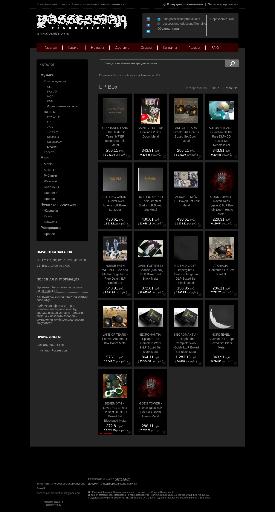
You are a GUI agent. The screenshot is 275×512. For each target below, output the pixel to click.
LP (48, 122)
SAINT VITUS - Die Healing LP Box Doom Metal (150, 132)
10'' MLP (52, 131)
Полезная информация (58, 279)
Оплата (146, 47)
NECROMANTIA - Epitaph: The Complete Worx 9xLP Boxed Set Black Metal (150, 343)
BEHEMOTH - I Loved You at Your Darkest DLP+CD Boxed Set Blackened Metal (115, 412)
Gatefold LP (54, 141)
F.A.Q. (215, 47)
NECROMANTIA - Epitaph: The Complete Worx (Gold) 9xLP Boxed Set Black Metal (186, 343)
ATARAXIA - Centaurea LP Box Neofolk (221, 270)
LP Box (52, 146)
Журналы (51, 210)
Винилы (50, 112)
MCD (50, 96)
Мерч (45, 158)
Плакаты (50, 222)
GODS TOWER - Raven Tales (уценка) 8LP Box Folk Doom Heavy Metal (221, 205)
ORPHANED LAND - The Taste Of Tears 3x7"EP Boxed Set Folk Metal (115, 136)
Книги (48, 216)
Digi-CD (52, 91)
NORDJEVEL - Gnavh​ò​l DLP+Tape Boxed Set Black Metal (221, 341)
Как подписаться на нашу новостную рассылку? (62, 298)
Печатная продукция (58, 204)
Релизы (194, 47)
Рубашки (50, 175)
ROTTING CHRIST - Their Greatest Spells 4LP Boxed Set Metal (150, 203)
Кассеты (50, 152)
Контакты (170, 47)
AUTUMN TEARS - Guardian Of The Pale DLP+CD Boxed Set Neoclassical (221, 136)
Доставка (122, 47)
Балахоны (51, 187)
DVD (50, 101)
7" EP (50, 127)
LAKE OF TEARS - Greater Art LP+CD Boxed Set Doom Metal (186, 134)
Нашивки (50, 193)
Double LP (53, 136)
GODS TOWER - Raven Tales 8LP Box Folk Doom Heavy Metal (150, 410)
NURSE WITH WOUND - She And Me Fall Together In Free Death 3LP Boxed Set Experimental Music (115, 276)
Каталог (73, 47)
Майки (48, 164)
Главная (51, 47)
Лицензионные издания (62, 106)
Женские (50, 181)
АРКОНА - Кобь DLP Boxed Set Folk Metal (186, 201)
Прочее (49, 198)
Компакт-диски (55, 81)
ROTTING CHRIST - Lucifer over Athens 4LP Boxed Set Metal (115, 203)
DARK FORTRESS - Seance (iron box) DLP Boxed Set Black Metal (150, 272)
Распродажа (51, 228)
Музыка (47, 75)
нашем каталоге (112, 4)
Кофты (49, 169)
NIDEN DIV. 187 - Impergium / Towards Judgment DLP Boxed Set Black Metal (186, 274)
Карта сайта (122, 478)
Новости (97, 47)
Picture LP (53, 117)
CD (49, 86)
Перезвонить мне (222, 19)
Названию (230, 88)
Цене (215, 88)
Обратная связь (168, 28)
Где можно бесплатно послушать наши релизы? (59, 289)
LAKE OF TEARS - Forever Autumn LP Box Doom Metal (115, 339)
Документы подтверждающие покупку (112, 483)
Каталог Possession (53, 350)
